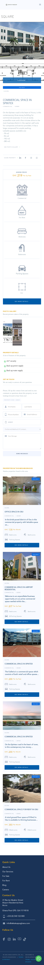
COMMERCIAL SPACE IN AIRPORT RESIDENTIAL (19, 588)
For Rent (6, 880)
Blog (4, 885)
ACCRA (6, 91)
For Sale (5, 876)
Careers (5, 889)
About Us (6, 867)
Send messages (22, 453)
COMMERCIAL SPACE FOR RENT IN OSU (21, 809)
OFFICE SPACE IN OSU (14, 512)
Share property (10, 158)
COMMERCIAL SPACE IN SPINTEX (19, 664)
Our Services (7, 871)
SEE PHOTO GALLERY (11, 147)
